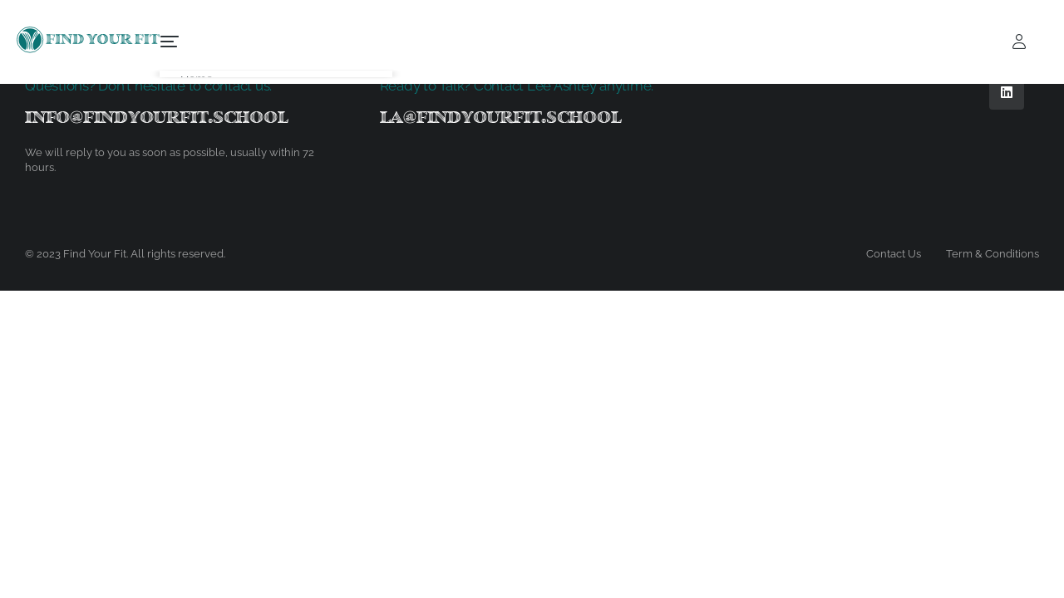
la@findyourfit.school (501, 116)
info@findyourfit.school (156, 116)
